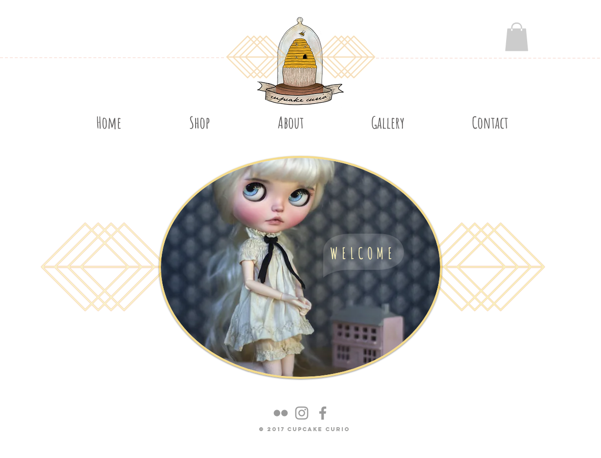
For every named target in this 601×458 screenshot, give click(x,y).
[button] (517, 36)
